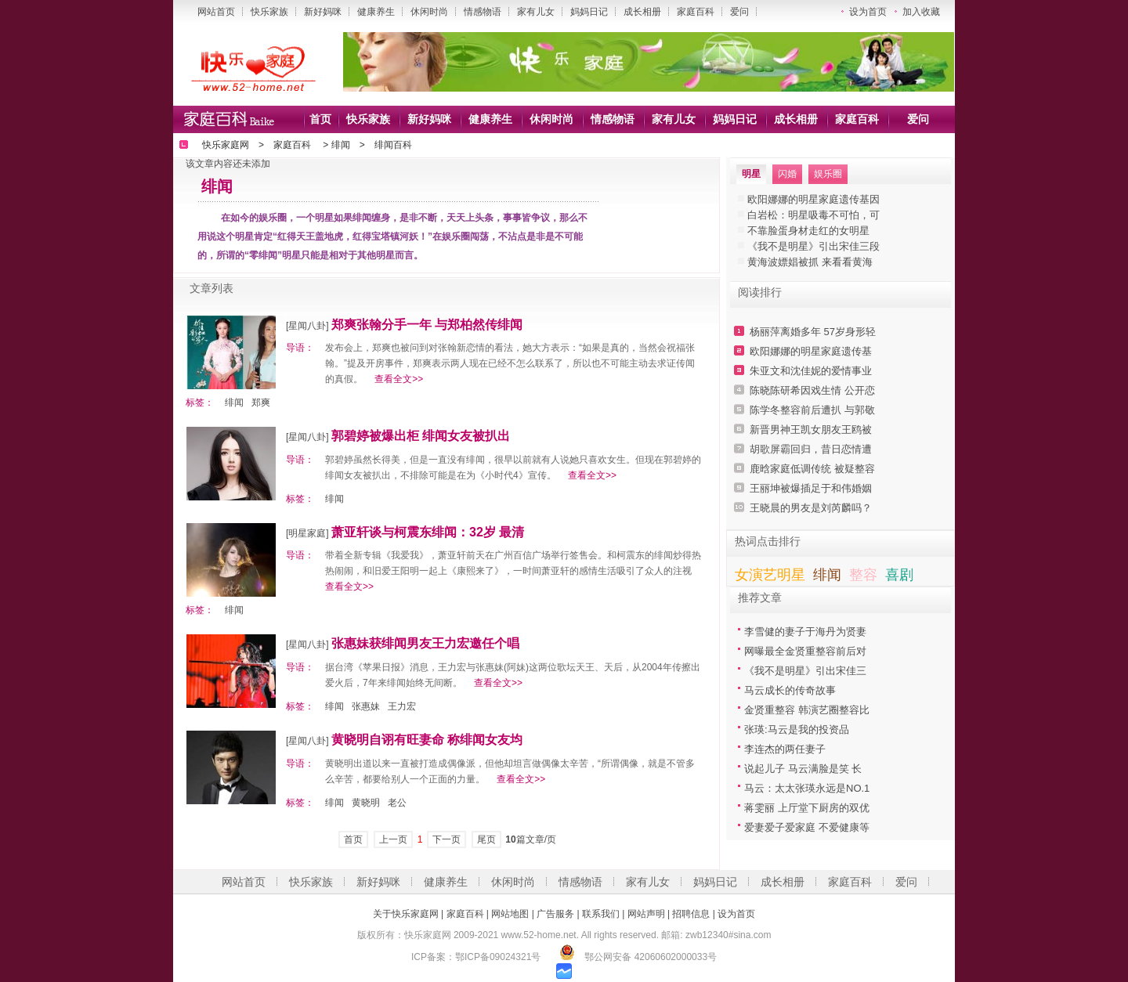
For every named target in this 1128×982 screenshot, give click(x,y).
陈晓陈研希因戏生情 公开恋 (812, 390)
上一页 (393, 839)
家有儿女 (536, 11)
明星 (751, 173)
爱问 (739, 11)
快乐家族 (269, 11)
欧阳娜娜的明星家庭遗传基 (811, 351)
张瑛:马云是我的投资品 (796, 729)
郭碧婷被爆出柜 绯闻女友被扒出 (420, 435)
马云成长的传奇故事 (790, 690)
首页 (320, 119)
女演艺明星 (770, 575)
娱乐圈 (828, 173)
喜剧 (899, 575)
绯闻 (340, 144)
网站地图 (510, 913)
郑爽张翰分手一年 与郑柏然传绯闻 (426, 324)
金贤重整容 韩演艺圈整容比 (807, 710)
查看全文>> (398, 379)
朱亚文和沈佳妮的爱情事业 (811, 371)
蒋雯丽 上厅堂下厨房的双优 (807, 808)
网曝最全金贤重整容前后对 (805, 651)
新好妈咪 (323, 11)
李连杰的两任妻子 (785, 749)
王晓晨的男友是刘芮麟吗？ (811, 508)
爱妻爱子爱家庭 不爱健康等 (807, 827)
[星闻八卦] (307, 325)
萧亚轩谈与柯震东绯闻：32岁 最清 (427, 532)
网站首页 (216, 11)
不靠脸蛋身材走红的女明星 (808, 230)
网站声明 (646, 913)
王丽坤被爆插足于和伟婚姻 (811, 488)
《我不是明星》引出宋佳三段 (813, 246)
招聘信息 (691, 913)
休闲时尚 (429, 11)
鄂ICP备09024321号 (497, 956)
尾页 (486, 839)
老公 (397, 802)
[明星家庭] (307, 533)
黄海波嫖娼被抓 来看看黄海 (810, 262)
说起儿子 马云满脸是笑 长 (803, 768)
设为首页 (868, 11)
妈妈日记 (589, 11)
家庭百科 (695, 11)
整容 (863, 575)
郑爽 (260, 402)
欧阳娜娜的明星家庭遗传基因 (813, 199)
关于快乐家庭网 (406, 913)
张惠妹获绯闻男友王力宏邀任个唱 (425, 643)
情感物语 (482, 11)
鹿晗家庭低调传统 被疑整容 (812, 469)
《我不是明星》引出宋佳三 (805, 671)
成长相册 (642, 11)
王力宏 (402, 706)
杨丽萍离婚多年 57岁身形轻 (813, 332)
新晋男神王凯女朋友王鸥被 (811, 429)
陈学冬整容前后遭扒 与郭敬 (812, 410)
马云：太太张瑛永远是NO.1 (807, 788)
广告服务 (555, 913)
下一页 (446, 839)
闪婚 (787, 173)
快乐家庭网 (225, 144)
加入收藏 (921, 11)
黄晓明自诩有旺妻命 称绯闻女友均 (426, 739)
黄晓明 (366, 802)
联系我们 (601, 913)
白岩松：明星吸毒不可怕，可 (813, 215)
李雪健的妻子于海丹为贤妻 (805, 631)
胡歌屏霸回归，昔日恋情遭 (811, 449)
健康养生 (376, 11)
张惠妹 (366, 706)
